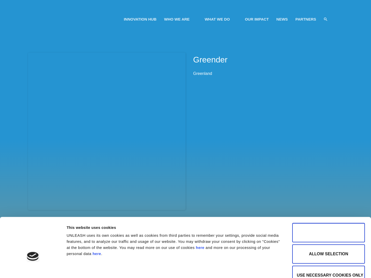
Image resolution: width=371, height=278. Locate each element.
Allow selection (328, 221)
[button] (325, 19)
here (200, 214)
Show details (174, 268)
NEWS (282, 19)
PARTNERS (306, 19)
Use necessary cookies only (330, 242)
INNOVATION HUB (140, 19)
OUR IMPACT (257, 19)
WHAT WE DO (220, 19)
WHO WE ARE (180, 19)
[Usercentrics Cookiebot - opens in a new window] (33, 268)
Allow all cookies (328, 200)
